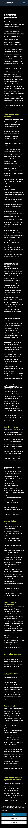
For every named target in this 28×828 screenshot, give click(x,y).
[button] (26, 803)
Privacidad (13, 826)
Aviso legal (19, 826)
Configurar (14, 822)
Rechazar (14, 818)
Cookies (8, 826)
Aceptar (14, 814)
